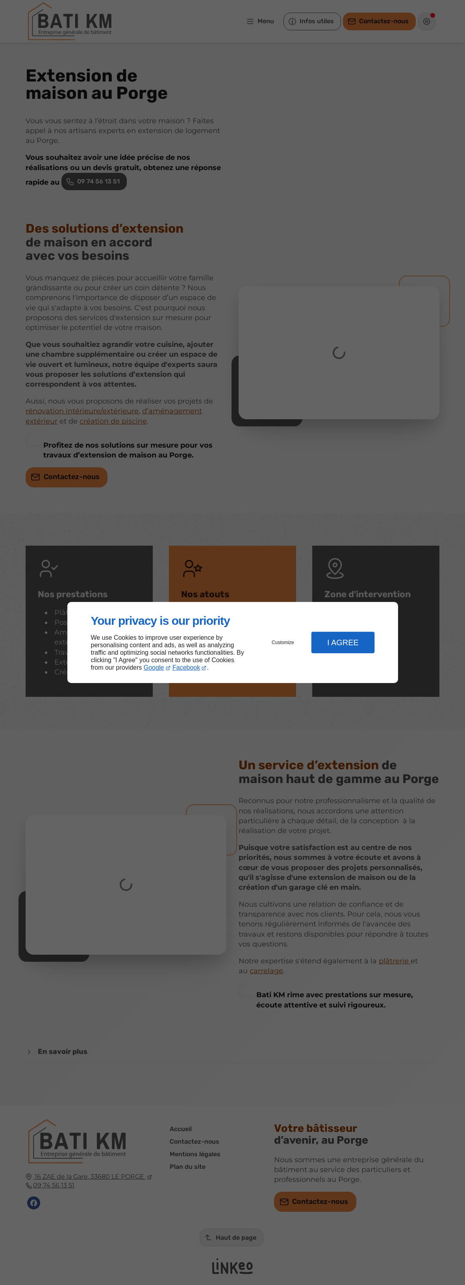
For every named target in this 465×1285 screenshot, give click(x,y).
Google (154, 667)
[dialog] (232, 642)
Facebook (186, 667)
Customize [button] (283, 642)
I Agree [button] (343, 642)
